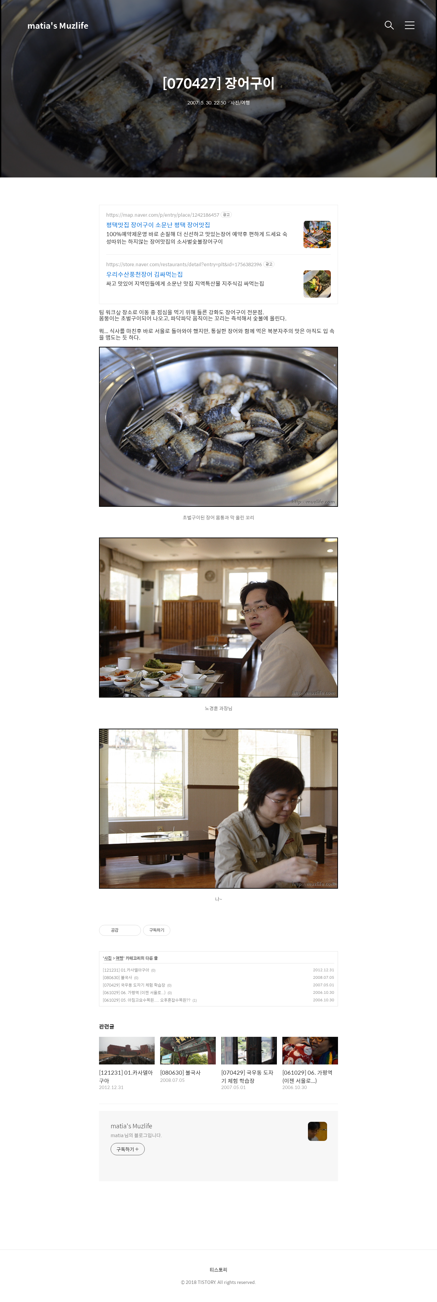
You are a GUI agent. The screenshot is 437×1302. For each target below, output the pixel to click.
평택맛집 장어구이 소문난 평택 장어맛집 (158, 225)
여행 (119, 958)
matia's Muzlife (57, 25)
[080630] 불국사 (117, 977)
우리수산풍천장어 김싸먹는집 (144, 274)
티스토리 (218, 1269)
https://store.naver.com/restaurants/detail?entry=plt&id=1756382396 (184, 264)
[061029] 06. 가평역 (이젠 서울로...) (134, 992)
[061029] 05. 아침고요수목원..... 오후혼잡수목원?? (147, 1000)
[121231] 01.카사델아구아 (126, 970)
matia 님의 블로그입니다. (136, 1135)
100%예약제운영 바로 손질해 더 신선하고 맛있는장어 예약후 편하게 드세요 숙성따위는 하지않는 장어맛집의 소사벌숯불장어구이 (196, 237)
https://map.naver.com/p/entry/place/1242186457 (162, 215)
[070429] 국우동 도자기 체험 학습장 (134, 985)
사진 (108, 958)
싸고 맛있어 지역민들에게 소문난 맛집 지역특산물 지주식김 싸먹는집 (185, 283)
